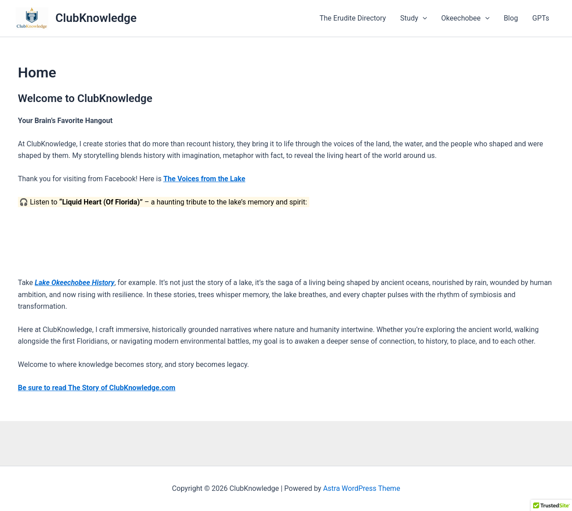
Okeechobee (465, 18)
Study (413, 18)
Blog (511, 18)
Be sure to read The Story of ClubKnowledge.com (96, 387)
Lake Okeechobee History (74, 282)
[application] (422, 18)
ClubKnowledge (96, 18)
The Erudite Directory (353, 18)
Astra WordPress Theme (361, 488)
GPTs (540, 18)
